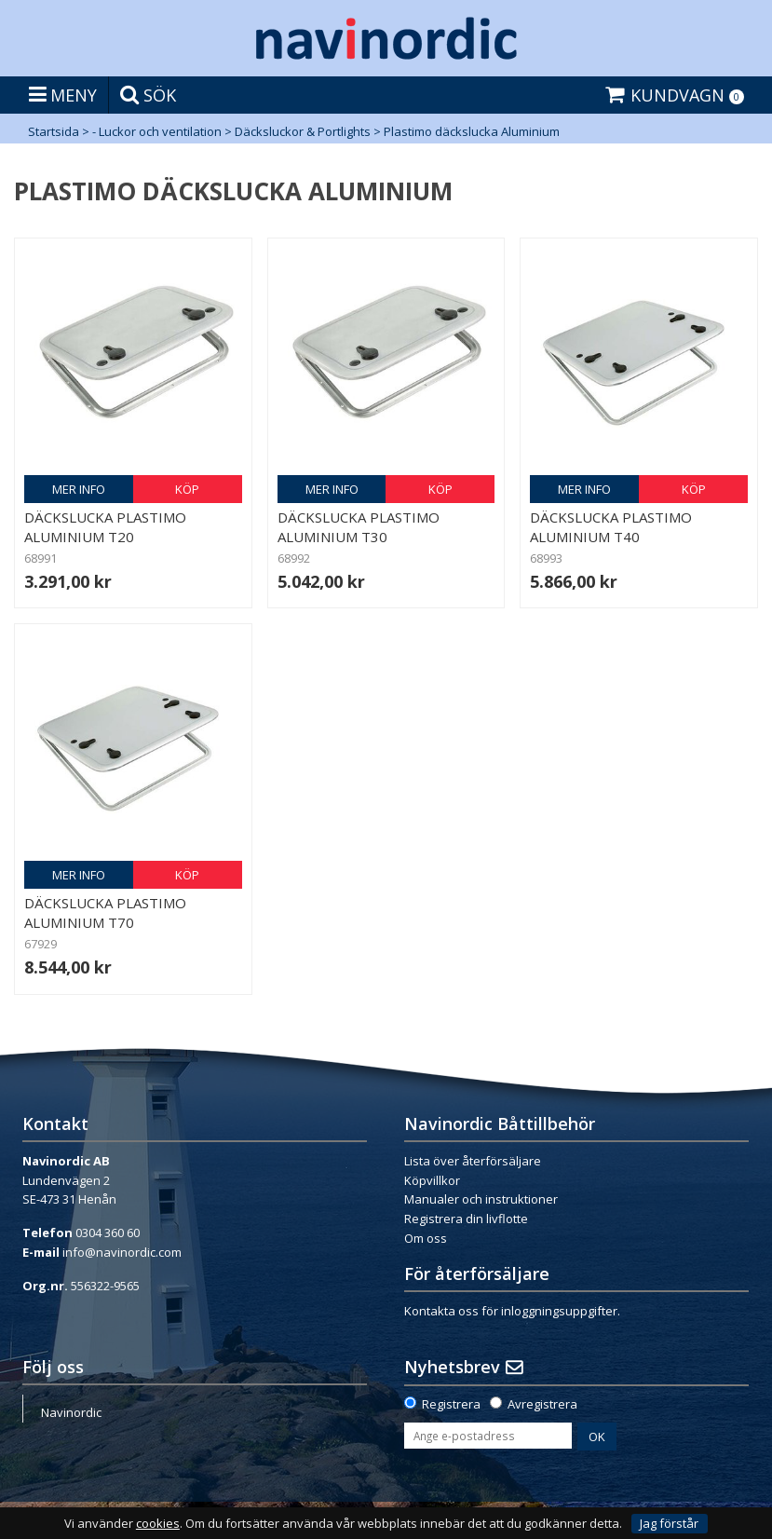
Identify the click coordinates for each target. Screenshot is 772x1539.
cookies (158, 1524)
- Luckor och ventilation (157, 131)
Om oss (425, 1238)
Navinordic (71, 1412)
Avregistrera (542, 1404)
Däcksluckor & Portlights (303, 131)
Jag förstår (669, 1523)
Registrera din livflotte (466, 1218)
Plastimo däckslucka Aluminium (472, 131)
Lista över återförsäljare (472, 1160)
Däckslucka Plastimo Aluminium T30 (359, 527)
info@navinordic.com (122, 1252)
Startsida (53, 131)
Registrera (451, 1404)
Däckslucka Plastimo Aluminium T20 (105, 527)
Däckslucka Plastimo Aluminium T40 (611, 527)
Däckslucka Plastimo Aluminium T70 (105, 912)
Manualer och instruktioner (481, 1199)
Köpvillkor (432, 1180)
